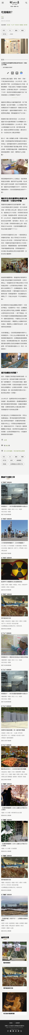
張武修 (20, 777)
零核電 (25, 546)
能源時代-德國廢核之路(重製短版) (11, 582)
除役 (8, 587)
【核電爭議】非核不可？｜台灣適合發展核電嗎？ (14, 919)
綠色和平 (25, 585)
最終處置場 (10, 738)
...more (11, 34)
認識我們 (18, 1023)
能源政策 (12, 923)
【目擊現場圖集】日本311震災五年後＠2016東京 (14, 809)
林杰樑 (9, 623)
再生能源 (4, 550)
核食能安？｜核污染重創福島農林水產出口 (14, 506)
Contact (13, 1031)
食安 (11, 460)
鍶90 (21, 621)
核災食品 (4, 512)
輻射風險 (4, 509)
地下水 (4, 623)
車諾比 (15, 585)
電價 (3, 926)
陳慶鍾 (21, 25)
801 (7, 445)
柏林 (7, 585)
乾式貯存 (4, 735)
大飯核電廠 (18, 546)
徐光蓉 (19, 735)
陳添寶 (25, 25)
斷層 (8, 928)
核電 (3, 585)
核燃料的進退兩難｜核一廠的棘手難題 (13, 730)
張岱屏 (8, 25)
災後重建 (14, 848)
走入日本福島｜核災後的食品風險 (14, 451)
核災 (4, 30)
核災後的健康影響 (8, 1013)
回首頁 (10, 1023)
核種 (25, 621)
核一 (12, 733)
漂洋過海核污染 (6, 618)
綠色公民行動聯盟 (7, 777)
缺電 (7, 926)
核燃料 (4, 587)
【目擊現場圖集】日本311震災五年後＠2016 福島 (14, 844)
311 (10, 30)
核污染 (4, 34)
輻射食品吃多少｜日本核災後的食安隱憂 (13, 769)
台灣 (5, 440)
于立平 (12, 25)
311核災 (4, 546)
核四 (3, 923)
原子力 (16, 548)
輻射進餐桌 (6, 963)
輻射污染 (10, 548)
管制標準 (18, 772)
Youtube (11, 1031)
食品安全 (8, 621)
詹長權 (13, 735)
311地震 (8, 812)
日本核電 (4, 548)
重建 (9, 512)
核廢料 (13, 587)
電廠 (23, 772)
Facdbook (8, 1031)
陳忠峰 (17, 25)
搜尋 (26, 2)
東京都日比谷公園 (17, 812)
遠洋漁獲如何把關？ (8, 67)
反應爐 (22, 923)
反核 (23, 735)
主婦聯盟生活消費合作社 (16, 464)
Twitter (18, 1031)
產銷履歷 (19, 460)
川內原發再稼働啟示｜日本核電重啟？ (13, 543)
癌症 (20, 509)
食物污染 (19, 626)
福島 (16, 30)
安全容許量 (15, 623)
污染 (13, 772)
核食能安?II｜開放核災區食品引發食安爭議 (14, 657)
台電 (16, 733)
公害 (2, 18)
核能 (22, 774)
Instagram (16, 1031)
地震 (10, 774)
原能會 (4, 464)
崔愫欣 (15, 777)
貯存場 (20, 733)
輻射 (22, 30)
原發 (26, 774)
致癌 (24, 777)
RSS (21, 1031)
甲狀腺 (21, 548)
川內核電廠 (11, 546)
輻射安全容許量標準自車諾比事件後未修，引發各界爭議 (15, 63)
